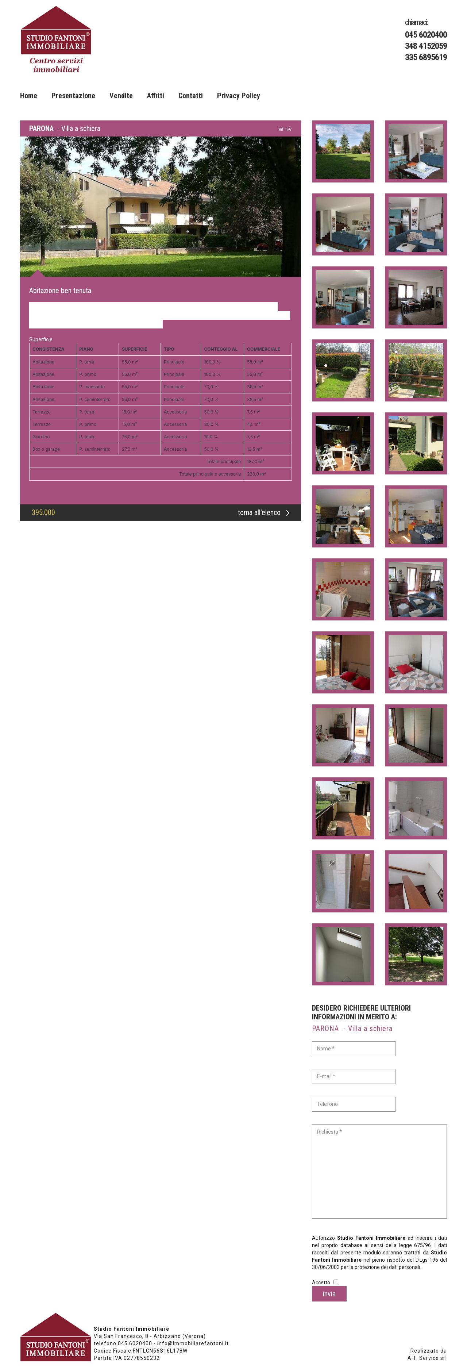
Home (28, 95)
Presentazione (73, 95)
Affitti (155, 95)
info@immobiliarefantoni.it (193, 1343)
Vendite (121, 95)
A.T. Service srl (427, 1358)
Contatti (190, 95)
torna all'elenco (263, 512)
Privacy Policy (238, 95)
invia (329, 1293)
